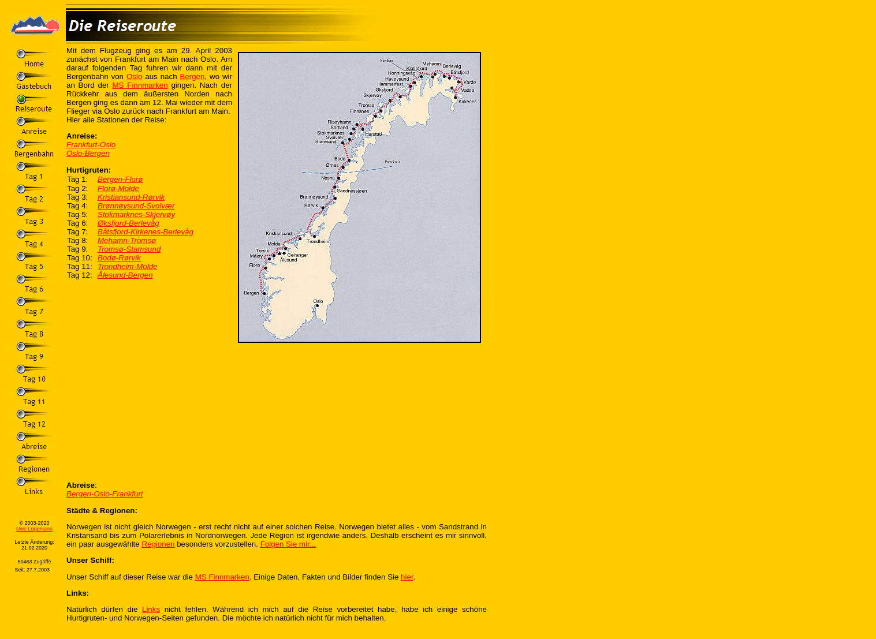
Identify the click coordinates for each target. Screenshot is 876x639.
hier (407, 577)
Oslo (134, 76)
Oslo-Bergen (88, 153)
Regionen (157, 544)
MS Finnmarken (140, 85)
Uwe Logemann (34, 529)
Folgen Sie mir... (288, 544)
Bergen (192, 76)
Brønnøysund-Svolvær (136, 205)
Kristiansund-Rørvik (131, 197)
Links (151, 609)
